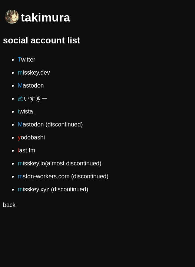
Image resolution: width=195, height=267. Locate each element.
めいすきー (32, 98)
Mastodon (31, 85)
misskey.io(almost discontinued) (60, 163)
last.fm (26, 150)
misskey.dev (34, 72)
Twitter (26, 59)
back (9, 205)
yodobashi (31, 137)
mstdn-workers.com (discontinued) (63, 176)
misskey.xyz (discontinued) (53, 189)
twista (25, 111)
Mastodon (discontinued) (50, 124)
